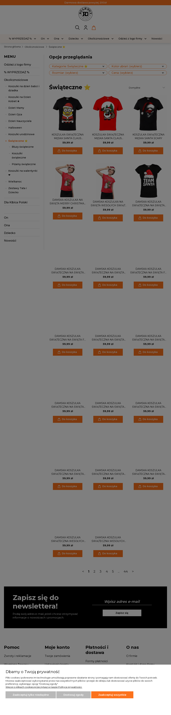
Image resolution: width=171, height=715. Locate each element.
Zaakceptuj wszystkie (112, 694)
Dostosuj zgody (73, 694)
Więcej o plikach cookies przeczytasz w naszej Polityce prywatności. (44, 687)
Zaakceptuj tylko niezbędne (31, 694)
